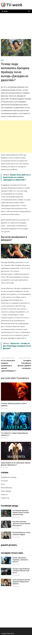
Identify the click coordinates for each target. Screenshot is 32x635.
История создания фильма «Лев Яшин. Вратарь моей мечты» (21, 571)
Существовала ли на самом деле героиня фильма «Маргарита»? (15, 464)
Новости (4, 494)
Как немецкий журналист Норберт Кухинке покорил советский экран (20, 512)
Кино (2, 60)
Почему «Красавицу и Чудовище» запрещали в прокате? (20, 560)
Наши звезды (6, 491)
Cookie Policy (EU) (7, 633)
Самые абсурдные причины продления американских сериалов (21, 582)
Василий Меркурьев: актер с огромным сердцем (21, 533)
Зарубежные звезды (8, 477)
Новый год (5, 498)
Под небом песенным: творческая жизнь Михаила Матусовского (21, 523)
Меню (5, 11)
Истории (4, 481)
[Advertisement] (16, 136)
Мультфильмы (6, 487)
